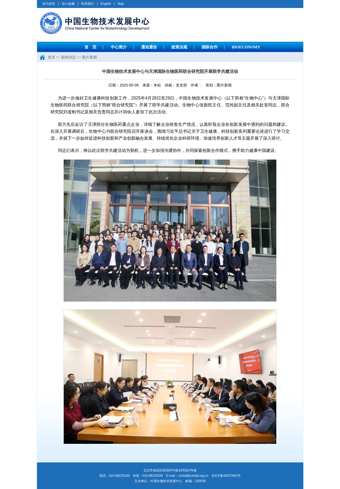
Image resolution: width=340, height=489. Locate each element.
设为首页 (48, 4)
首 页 (90, 47)
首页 (51, 57)
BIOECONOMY (246, 47)
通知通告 (149, 47)
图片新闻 (89, 57)
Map (121, 4)
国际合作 (210, 47)
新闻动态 (68, 57)
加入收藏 (68, 4)
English (106, 4)
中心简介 (119, 47)
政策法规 (179, 47)
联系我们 (87, 4)
